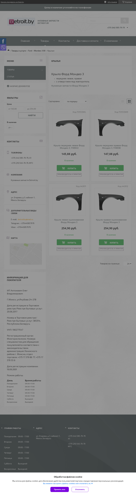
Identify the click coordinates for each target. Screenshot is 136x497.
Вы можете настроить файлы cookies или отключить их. (67, 483)
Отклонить (80, 489)
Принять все (59, 489)
